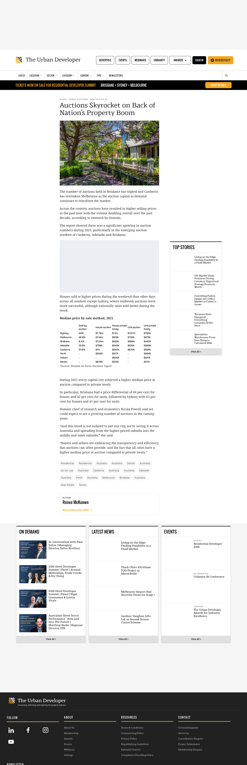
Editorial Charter (110, 746)
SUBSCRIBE (203, 736)
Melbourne (108, 477)
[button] (75, 714)
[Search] (226, 76)
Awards (179, 60)
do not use (67, 470)
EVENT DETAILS (218, 85)
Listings (58, 751)
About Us (59, 724)
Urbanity (158, 60)
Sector (83, 485)
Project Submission (158, 740)
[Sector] (52, 75)
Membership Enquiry (159, 746)
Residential (67, 463)
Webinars (140, 60)
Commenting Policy (111, 729)
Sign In (199, 60)
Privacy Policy (108, 735)
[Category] (69, 75)
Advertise (105, 60)
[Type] (101, 75)
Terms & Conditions (111, 724)
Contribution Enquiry (159, 735)
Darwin (131, 463)
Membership (220, 60)
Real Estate (67, 485)
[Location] (36, 75)
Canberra (98, 470)
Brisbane (125, 477)
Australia (102, 463)
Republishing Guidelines (114, 740)
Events (122, 60)
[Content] (86, 75)
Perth (79, 477)
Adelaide (144, 470)
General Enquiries (157, 724)
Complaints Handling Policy (116, 751)
